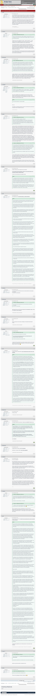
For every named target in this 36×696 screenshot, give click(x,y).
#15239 (34, 651)
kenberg (3, 288)
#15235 (34, 445)
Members (5, 4)
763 (13, 7)
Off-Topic (8, 6)
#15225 (34, 114)
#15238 (34, 516)
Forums (2, 4)
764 (15, 7)
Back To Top (2, 694)
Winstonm (4, 57)
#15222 (34, 31)
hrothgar (3, 84)
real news (23, 448)
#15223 (34, 57)
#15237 (34, 491)
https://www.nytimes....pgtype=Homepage (24, 196)
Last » (18, 7)
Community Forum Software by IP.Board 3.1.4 (29, 694)
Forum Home (5, 694)
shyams (3, 31)
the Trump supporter (24, 450)
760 (9, 7)
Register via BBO (24, 3)
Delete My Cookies (10, 694)
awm (3, 12)
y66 (3, 193)
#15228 (34, 288)
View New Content (31, 6)
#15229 (34, 299)
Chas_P (3, 651)
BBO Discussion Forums (4, 6)
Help (33, 3)
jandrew (3, 329)
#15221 (34, 12)
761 (10, 7)
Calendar (8, 4)
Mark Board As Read (14, 694)
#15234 (34, 419)
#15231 (34, 329)
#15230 (34, 317)
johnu (3, 114)
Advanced (35, 4)
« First (6, 7)
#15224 (34, 84)
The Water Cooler (12, 6)
